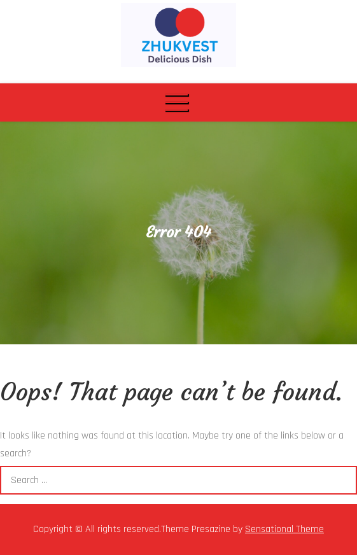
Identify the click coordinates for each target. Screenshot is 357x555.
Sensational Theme (284, 529)
